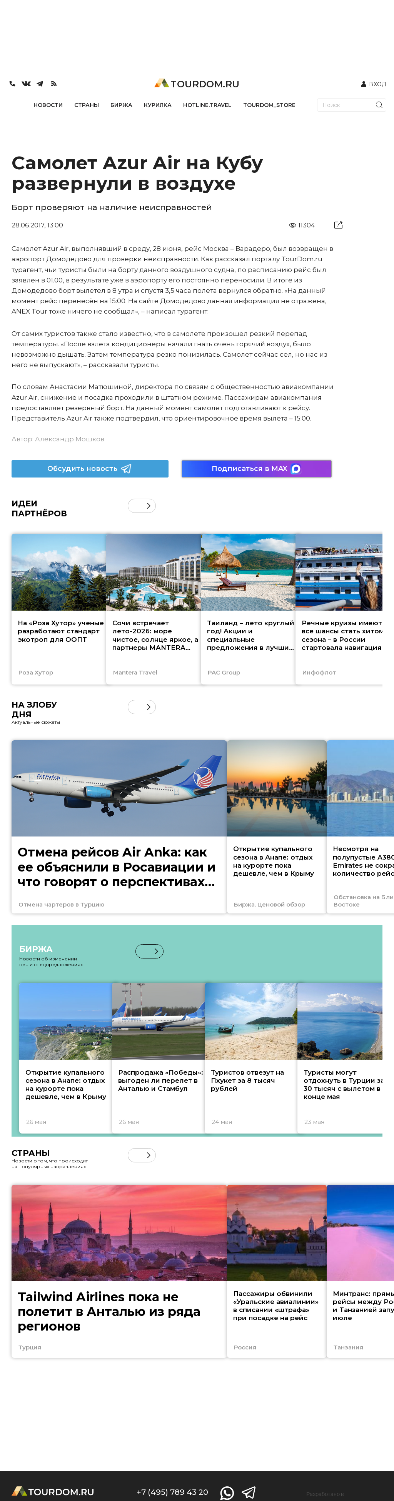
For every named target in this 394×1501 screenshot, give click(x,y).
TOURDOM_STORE (269, 105)
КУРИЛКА (158, 105)
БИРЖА (121, 105)
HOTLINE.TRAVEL (207, 105)
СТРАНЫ (86, 105)
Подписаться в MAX (257, 468)
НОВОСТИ (48, 105)
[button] (149, 506)
